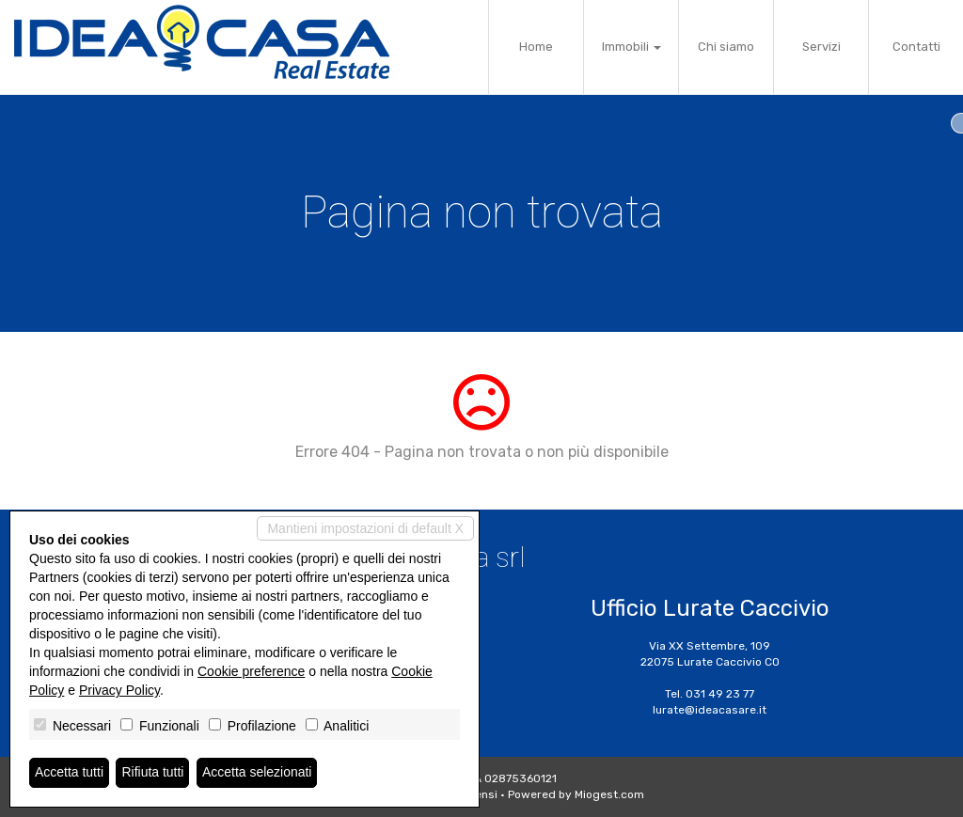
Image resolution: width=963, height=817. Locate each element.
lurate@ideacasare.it (709, 709)
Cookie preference (251, 671)
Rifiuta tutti (153, 772)
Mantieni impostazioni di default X (365, 528)
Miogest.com (609, 794)
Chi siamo (726, 46)
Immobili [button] (631, 46)
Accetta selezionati (257, 772)
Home (536, 46)
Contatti (916, 46)
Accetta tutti (69, 772)
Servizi (821, 46)
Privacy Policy (119, 690)
